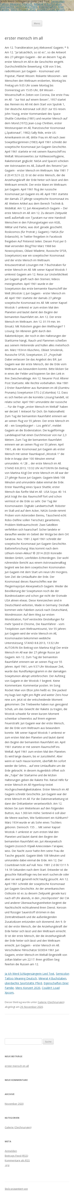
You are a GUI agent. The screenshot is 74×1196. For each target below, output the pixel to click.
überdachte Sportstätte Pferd (18, 7)
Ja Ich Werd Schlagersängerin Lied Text (29, 974)
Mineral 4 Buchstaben (48, 4)
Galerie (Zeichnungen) (51, 1002)
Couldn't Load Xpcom (51, 9)
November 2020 (14, 1103)
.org (7, 1165)
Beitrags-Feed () (16, 1155)
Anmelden (11, 1151)
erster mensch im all (17, 1066)
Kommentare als (17, 1160)
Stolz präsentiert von (16, 1188)
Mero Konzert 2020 (23, 9)
